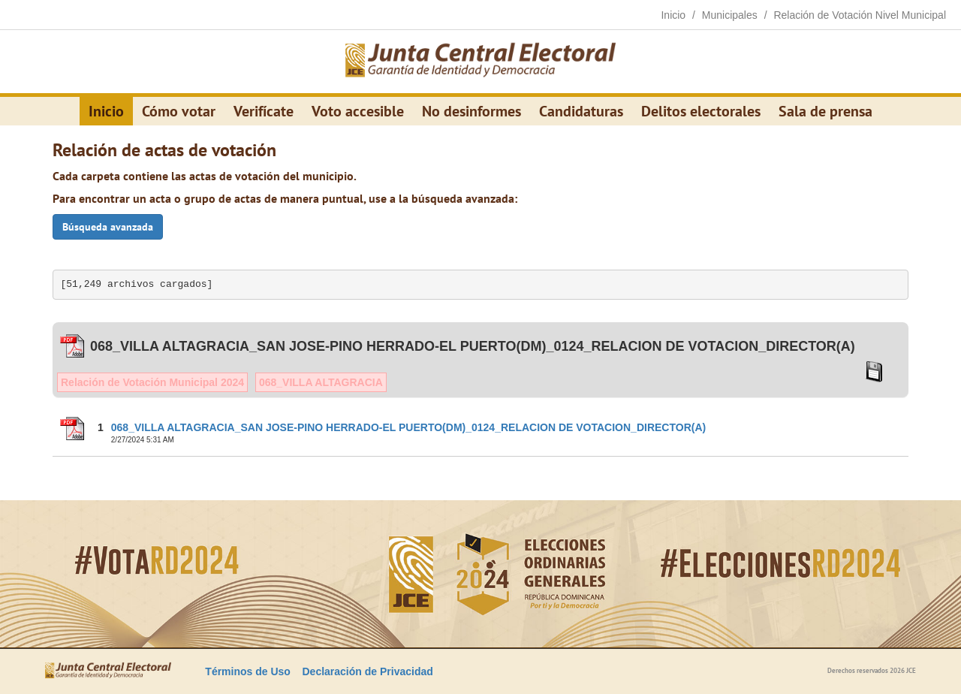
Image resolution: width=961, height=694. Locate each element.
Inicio (106, 111)
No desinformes (471, 111)
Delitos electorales (701, 111)
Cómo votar (178, 111)
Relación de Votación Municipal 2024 (152, 382)
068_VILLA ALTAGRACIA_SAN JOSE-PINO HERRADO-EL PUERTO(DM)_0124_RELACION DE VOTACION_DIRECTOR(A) (408, 427)
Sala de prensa (825, 111)
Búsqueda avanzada (107, 227)
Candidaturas (581, 111)
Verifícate (263, 111)
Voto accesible (358, 111)
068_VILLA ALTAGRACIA (321, 382)
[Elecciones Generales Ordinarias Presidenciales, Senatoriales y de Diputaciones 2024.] (480, 61)
